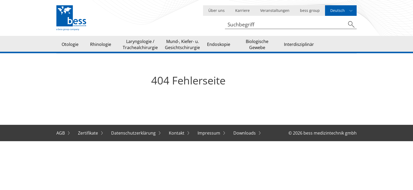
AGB (61, 133)
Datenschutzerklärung (134, 133)
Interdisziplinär (299, 44)
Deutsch (337, 10)
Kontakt (177, 133)
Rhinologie (100, 44)
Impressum (209, 133)
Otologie (70, 44)
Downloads (245, 133)
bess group (310, 10)
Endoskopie (218, 44)
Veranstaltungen (274, 10)
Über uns (216, 10)
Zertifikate (88, 133)
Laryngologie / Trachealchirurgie (140, 44)
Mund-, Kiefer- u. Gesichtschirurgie (182, 44)
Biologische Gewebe (257, 44)
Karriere (242, 10)
